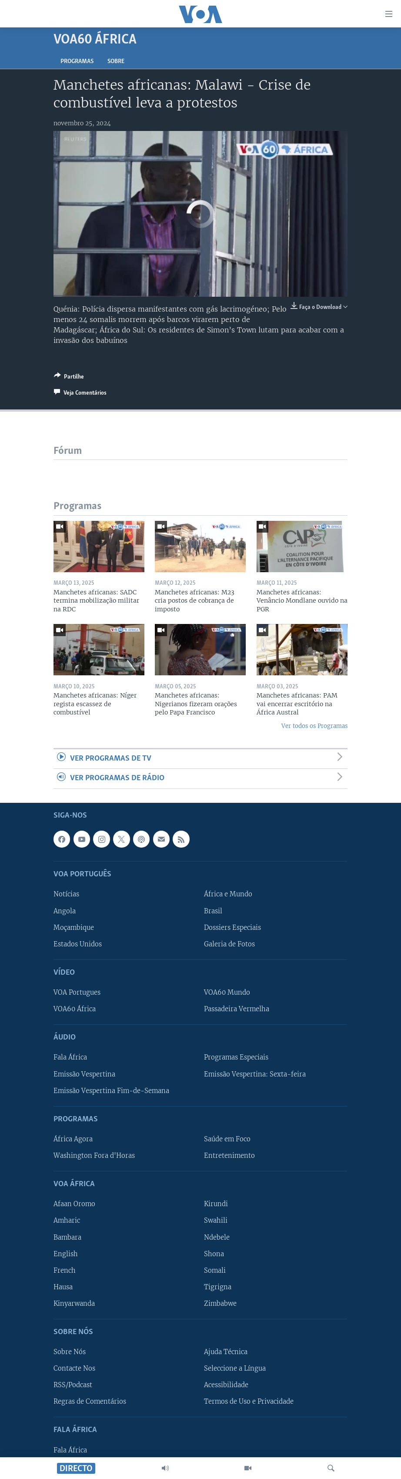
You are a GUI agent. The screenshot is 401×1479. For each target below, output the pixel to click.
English (65, 1254)
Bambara (67, 1237)
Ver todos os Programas (314, 726)
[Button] (69, 378)
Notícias (66, 894)
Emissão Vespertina (84, 1074)
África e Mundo (228, 894)
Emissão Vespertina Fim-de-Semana (111, 1090)
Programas (77, 61)
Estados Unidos (77, 944)
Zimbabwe (220, 1303)
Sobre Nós (69, 1352)
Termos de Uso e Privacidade (249, 1401)
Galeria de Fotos (229, 944)
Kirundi (216, 1204)
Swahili (215, 1220)
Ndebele (217, 1237)
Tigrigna (217, 1287)
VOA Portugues (76, 992)
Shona (214, 1254)
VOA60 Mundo (227, 992)
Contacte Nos (74, 1368)
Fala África (70, 1057)
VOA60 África (74, 1009)
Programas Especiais (236, 1057)
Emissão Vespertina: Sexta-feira (255, 1074)
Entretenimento (229, 1156)
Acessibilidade (226, 1385)
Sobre (115, 61)
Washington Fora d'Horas (94, 1156)
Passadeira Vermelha (236, 1009)
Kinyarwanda (74, 1303)
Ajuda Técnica (225, 1352)
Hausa (63, 1287)
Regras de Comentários (89, 1401)
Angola (64, 911)
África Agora (73, 1139)
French (64, 1270)
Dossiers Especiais (232, 927)
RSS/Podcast (72, 1385)
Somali (215, 1270)
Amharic (66, 1220)
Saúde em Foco (227, 1139)
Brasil (213, 911)
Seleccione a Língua (235, 1368)
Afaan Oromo (74, 1204)
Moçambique (73, 927)
